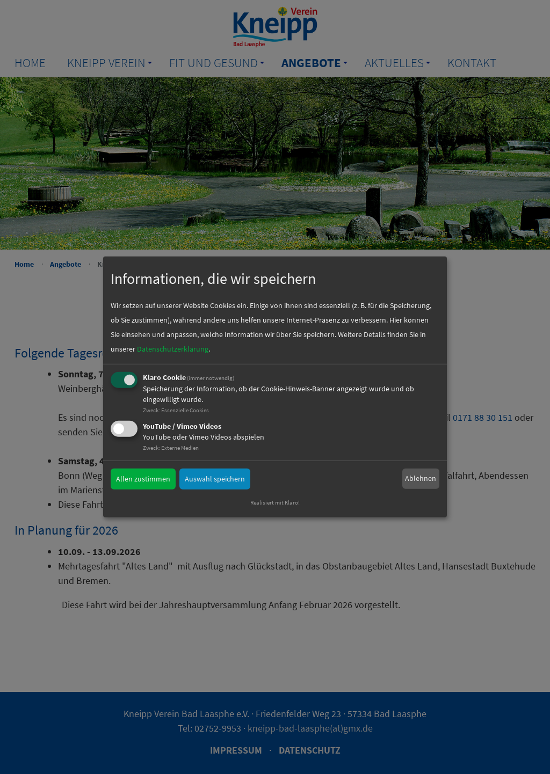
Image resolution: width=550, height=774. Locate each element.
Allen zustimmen (143, 478)
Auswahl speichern (215, 478)
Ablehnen (420, 478)
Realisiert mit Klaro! (275, 502)
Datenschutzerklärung (172, 349)
